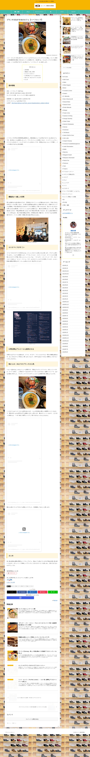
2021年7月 (65, 282)
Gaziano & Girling (67, 115)
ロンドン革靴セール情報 (69, 196)
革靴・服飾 (66, 205)
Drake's (65, 93)
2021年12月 (65, 271)
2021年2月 (65, 296)
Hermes (65, 127)
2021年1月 (65, 299)
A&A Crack (66, 79)
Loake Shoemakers (68, 146)
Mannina (65, 152)
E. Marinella (66, 96)
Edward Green (67, 104)
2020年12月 (65, 301)
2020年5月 (65, 321)
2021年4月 (65, 290)
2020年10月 (65, 307)
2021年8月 (65, 279)
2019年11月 (65, 338)
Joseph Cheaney (67, 141)
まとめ (26, 80)
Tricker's (65, 168)
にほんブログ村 (11, 583)
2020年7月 (65, 315)
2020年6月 (65, 318)
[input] (73, 67)
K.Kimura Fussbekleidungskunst (71, 143)
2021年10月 (65, 273)
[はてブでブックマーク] (32, 593)
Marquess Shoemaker (69, 157)
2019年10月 (65, 341)
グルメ (8, 587)
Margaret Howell (67, 155)
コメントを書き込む (32, 720)
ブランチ (24, 587)
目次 (30, 67)
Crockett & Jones (67, 90)
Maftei (64, 149)
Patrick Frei (66, 160)
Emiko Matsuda (67, 107)
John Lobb (66, 138)
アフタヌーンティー (68, 171)
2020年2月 (65, 329)
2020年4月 (65, 324)
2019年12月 (65, 335)
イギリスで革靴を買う (69, 174)
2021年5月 (65, 287)
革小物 (65, 202)
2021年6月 (65, 285)
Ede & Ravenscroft (68, 99)
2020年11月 (65, 304)
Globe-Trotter (66, 121)
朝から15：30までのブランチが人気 (33, 78)
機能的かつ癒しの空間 (30, 72)
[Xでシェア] (12, 593)
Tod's (64, 166)
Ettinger (65, 110)
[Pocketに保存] (42, 593)
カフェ (13, 587)
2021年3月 (65, 293)
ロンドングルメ (30, 587)
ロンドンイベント (67, 194)
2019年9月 (65, 343)
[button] (83, 67)
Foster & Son (66, 113)
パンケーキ (18, 587)
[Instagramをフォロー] (32, 598)
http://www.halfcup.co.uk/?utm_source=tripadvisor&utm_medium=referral (30, 104)
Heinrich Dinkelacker (68, 124)
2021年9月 (65, 276)
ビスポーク (66, 188)
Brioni (64, 88)
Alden (64, 82)
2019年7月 (65, 349)
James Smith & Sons (68, 135)
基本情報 (27, 69)
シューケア (66, 182)
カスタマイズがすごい (30, 74)
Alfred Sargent (67, 85)
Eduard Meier (66, 101)
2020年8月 (65, 313)
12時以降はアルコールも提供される (33, 76)
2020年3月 (65, 327)
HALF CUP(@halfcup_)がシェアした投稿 (16, 191)
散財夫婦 (73, 230)
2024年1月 (65, 265)
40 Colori (65, 76)
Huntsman (66, 129)
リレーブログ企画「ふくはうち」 (72, 191)
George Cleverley (67, 118)
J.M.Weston (66, 132)
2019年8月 (65, 346)
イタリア (65, 177)
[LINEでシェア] (53, 593)
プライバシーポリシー (10, 733)
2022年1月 (65, 268)
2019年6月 (65, 352)
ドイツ (65, 185)
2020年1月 (65, 332)
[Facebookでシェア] (22, 593)
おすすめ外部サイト (67, 213)
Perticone (65, 163)
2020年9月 (65, 310)
